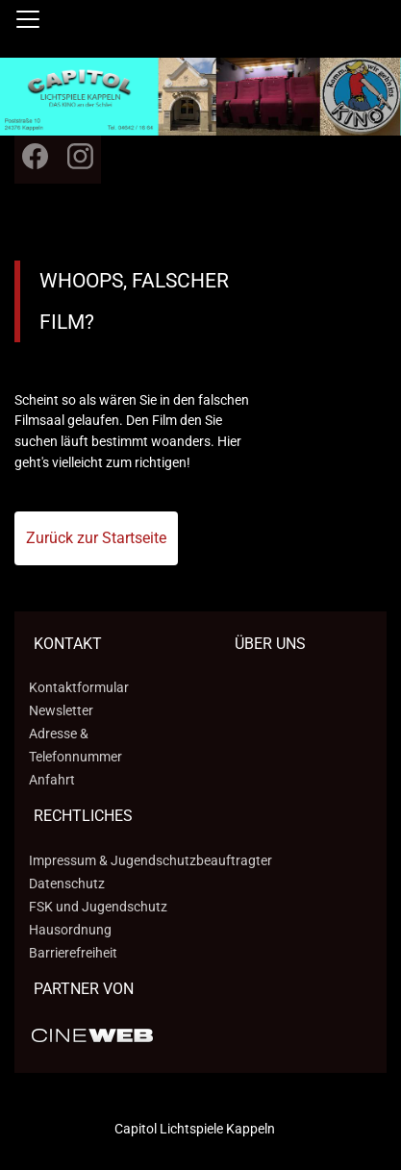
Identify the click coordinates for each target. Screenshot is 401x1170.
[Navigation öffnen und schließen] (28, 19)
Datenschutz (67, 883)
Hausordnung (70, 929)
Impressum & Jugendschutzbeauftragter (150, 860)
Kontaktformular (79, 687)
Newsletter (61, 710)
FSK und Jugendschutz (98, 906)
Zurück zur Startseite (96, 538)
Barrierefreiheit (73, 952)
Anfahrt (52, 779)
